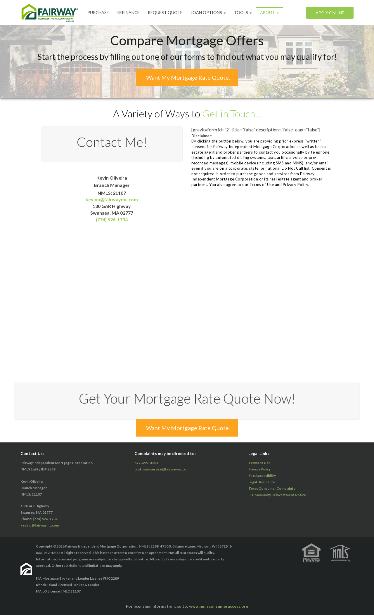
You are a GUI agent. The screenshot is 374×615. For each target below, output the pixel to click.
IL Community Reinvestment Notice (277, 495)
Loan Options (208, 12)
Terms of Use (259, 463)
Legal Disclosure (261, 482)
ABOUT (269, 12)
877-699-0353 (146, 463)
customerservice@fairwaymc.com (161, 469)
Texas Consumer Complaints (271, 488)
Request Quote (165, 12)
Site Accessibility (262, 475)
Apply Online (330, 12)
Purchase (98, 12)
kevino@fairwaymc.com (112, 199)
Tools (243, 12)
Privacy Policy (259, 469)
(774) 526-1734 (112, 219)
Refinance (128, 12)
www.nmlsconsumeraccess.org (218, 606)
